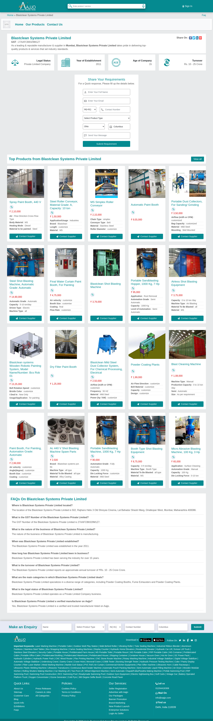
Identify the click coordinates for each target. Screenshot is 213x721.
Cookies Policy (69, 685)
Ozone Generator (58, 674)
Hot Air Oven (167, 652)
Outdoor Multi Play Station (86, 643)
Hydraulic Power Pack (43, 656)
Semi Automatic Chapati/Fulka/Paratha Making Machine (136, 668)
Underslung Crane (49, 659)
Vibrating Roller (126, 643)
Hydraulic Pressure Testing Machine (156, 659)
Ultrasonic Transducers (58, 665)
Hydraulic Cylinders (23, 656)
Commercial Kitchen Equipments (121, 662)
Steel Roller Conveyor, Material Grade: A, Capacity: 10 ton (64, 202)
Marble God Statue (74, 662)
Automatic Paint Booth (145, 201)
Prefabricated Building (52, 652)
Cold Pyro (72, 674)
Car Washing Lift (62, 668)
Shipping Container (119, 652)
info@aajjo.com (163, 695)
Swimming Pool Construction (43, 671)
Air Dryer (177, 665)
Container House (137, 652)
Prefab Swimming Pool (173, 668)
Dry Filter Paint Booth (63, 364)
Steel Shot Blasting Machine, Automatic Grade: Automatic (21, 281)
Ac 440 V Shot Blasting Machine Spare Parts (64, 447)
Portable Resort (121, 649)
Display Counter (101, 646)
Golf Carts (160, 671)
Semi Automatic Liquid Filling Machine (154, 665)
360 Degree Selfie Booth (90, 674)
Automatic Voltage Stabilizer (27, 659)
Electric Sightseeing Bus (142, 671)
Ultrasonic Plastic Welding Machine (30, 665)
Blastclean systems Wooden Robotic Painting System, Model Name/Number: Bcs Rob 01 (25, 366)
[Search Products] (69, 4)
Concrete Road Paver (113, 674)
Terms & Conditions (71, 689)
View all (197, 156)
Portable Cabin (65, 643)
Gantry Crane (66, 659)
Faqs (16, 707)
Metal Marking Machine (53, 662)
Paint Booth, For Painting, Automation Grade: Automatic (25, 449)
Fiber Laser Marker (31, 662)
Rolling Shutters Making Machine (37, 668)
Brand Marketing (117, 700)
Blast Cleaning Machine (186, 361)
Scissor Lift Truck (182, 646)
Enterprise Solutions (119, 707)
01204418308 (162, 685)
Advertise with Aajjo (118, 689)
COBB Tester (108, 659)
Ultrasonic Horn (164, 662)
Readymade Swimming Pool (92, 671)
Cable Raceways (181, 662)
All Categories (42, 693)
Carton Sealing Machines (80, 646)
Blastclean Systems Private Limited (34, 12)
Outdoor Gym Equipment (118, 671)
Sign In (187, 4)
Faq (204, 12)
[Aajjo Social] (180, 637)
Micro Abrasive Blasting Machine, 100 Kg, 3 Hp (185, 447)
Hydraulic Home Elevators (122, 646)
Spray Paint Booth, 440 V (25, 199)
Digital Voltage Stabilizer (186, 656)
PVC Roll (88, 662)
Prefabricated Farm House (82, 649)
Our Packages (116, 693)
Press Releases (43, 685)
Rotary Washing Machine (134, 656)
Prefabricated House (98, 652)
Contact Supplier (25, 233)
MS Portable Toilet (104, 649)
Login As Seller (116, 710)
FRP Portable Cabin (158, 649)
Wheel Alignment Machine (97, 668)
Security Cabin (45, 649)
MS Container (175, 649)
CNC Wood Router (63, 656)
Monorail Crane (94, 659)
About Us (18, 685)
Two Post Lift (77, 668)
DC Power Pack (182, 652)
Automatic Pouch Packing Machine (119, 665)
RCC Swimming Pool (67, 671)
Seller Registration (118, 685)
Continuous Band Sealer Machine (86, 665)
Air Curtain (99, 662)
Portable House (61, 649)
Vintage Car (171, 671)
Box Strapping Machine (57, 646)
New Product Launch (119, 703)
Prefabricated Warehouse (76, 652)
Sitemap (18, 689)
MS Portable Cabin (138, 649)
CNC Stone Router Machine (109, 656)
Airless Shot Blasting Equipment (184, 280)
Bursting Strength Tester (127, 659)
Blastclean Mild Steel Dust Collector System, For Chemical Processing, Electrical (106, 364)
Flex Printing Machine (84, 656)
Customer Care (21, 693)
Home (10, 12)
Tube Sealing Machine (144, 643)
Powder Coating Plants (145, 361)
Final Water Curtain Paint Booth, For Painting (65, 280)
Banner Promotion (118, 696)
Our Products (41, 21)
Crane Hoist (79, 659)
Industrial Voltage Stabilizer (160, 656)
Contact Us (60, 21)
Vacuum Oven (152, 652)
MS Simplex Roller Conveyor (101, 201)
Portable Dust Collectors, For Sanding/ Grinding (186, 200)
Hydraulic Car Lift (164, 646)
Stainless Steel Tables (34, 646)
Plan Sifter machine (146, 662)
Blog (16, 696)
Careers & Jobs (43, 689)
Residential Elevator (145, 646)
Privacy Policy (68, 693)
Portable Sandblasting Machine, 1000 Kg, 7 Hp (105, 447)
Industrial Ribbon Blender (168, 643)
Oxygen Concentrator (39, 674)
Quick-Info (19, 700)
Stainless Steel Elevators (25, 649)
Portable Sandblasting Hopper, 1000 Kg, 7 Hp (145, 279)
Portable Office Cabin (31, 652)
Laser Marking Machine (46, 643)
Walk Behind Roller (108, 643)
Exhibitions (19, 703)
